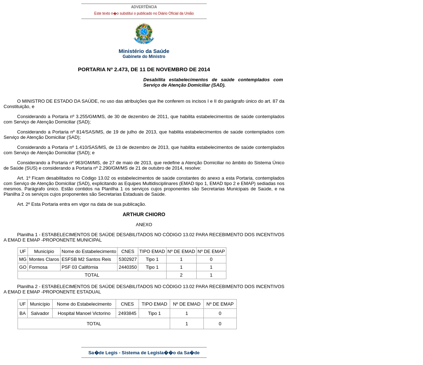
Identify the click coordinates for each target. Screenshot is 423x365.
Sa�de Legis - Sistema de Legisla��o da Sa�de (144, 352)
